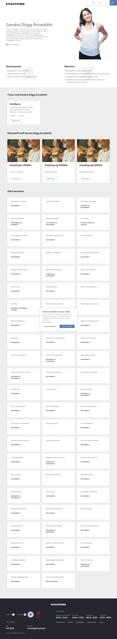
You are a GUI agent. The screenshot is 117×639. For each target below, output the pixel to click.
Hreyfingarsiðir (80, 622)
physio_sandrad (13, 44)
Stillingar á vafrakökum (50, 326)
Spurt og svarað (92, 622)
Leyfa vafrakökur (67, 326)
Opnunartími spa (60, 622)
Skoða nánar (16, 120)
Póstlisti (101, 622)
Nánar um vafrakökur (46, 322)
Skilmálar (70, 622)
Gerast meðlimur (89, 2)
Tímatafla (100, 2)
